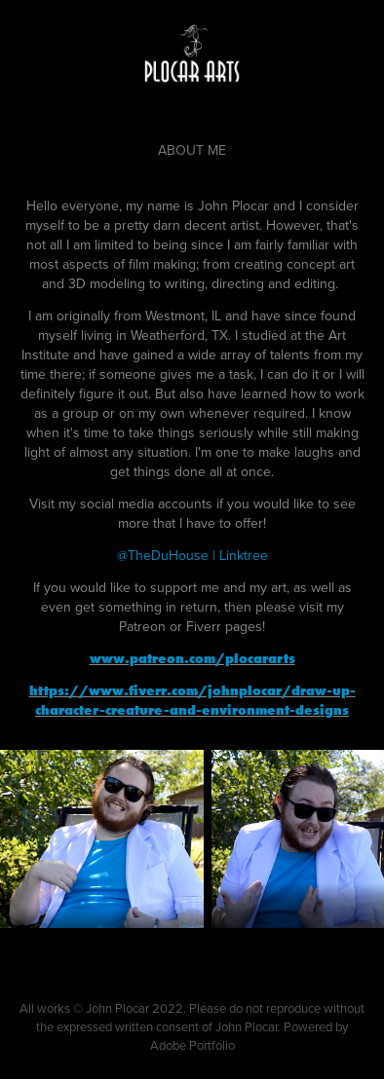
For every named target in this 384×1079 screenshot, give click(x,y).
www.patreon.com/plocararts (192, 658)
